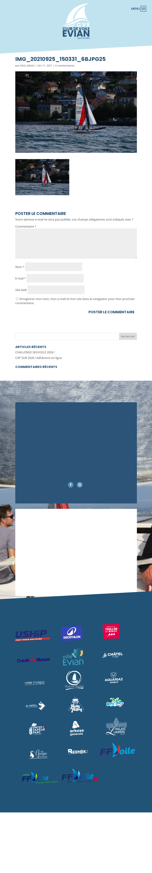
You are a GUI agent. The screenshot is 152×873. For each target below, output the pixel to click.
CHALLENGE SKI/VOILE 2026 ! (35, 352)
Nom (19, 267)
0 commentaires (65, 65)
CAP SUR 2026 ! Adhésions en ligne (38, 358)
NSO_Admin (27, 65)
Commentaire (25, 226)
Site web (21, 290)
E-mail (20, 278)
